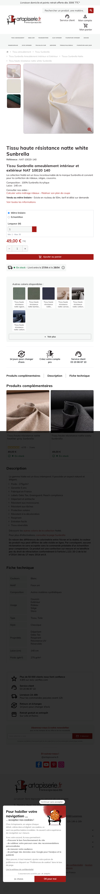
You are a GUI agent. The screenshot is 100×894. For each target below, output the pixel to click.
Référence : (12, 159)
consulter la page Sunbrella (52, 538)
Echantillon (16, 220)
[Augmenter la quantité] (25, 252)
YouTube (46, 771)
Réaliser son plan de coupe (59, 193)
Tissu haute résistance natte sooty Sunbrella (71, 440)
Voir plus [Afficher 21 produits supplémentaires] (50, 339)
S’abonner (82, 742)
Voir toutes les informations (21, 205)
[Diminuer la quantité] (9, 252)
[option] (14, 71)
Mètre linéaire (17, 216)
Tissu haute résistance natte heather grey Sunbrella (23, 440)
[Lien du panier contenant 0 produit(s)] (86, 27)
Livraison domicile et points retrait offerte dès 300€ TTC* (50, 2)
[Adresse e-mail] (40, 742)
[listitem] (19, 301)
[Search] (65, 10)
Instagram (61, 771)
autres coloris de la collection (40, 533)
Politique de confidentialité (71, 874)
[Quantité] (17, 252)
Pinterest (54, 771)
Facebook (39, 771)
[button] (90, 130)
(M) (14, 226)
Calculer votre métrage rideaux (23, 193)
